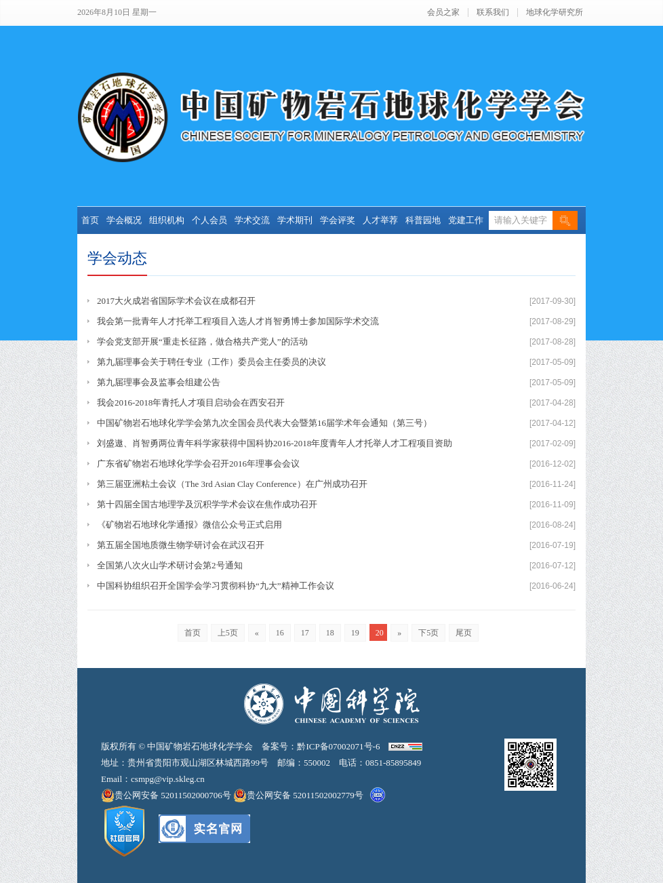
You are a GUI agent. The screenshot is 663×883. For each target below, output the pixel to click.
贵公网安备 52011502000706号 (167, 795)
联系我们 (493, 12)
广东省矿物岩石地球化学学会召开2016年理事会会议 (198, 463)
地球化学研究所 (554, 12)
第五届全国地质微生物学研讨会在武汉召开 (180, 545)
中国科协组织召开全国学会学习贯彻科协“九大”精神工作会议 (215, 586)
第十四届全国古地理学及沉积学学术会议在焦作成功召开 (207, 504)
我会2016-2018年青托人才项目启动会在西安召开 (191, 402)
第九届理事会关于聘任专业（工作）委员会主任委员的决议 (211, 362)
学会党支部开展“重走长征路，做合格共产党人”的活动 (202, 341)
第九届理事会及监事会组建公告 (158, 382)
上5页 (228, 632)
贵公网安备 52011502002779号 (298, 795)
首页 (90, 220)
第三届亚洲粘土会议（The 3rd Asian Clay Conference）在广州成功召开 (232, 484)
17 (305, 632)
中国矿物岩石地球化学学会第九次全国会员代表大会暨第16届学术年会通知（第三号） (264, 423)
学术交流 (252, 220)
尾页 (464, 632)
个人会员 (209, 220)
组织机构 (166, 220)
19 (355, 632)
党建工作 (465, 220)
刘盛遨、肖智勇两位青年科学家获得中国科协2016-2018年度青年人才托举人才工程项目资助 (274, 443)
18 (330, 632)
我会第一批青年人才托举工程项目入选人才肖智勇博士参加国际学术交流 (238, 321)
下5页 (428, 632)
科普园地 (423, 220)
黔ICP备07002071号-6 (338, 746)
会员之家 (443, 12)
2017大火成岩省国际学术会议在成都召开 (176, 301)
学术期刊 (295, 220)
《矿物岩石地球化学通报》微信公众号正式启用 (189, 524)
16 (280, 632)
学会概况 (124, 220)
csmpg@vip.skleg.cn (168, 779)
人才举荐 (380, 220)
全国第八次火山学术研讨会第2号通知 (170, 565)
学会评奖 (337, 220)
